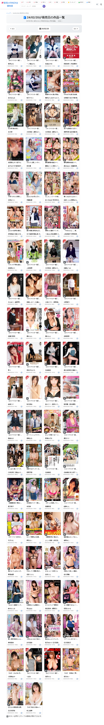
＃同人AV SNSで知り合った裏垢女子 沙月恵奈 (41, 639)
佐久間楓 (66, 574)
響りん (79, 166)
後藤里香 (74, 166)
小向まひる (60, 234)
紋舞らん (66, 506)
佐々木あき (48, 200)
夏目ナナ (66, 438)
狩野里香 (74, 234)
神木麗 (29, 166)
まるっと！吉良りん (51, 571)
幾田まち (48, 98)
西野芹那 (29, 472)
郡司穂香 (79, 98)
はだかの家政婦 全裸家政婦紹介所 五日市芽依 (22, 707)
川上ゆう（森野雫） (14, 302)
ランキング (74, 2)
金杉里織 (72, 132)
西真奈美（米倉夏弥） (71, 64)
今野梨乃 (66, 302)
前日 (13, 29)
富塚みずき (48, 438)
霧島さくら (48, 166)
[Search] (38, 6)
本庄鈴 (29, 506)
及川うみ (54, 98)
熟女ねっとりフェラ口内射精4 (54, 639)
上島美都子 (67, 234)
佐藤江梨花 (11, 336)
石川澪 (10, 132)
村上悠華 (29, 711)
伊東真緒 (11, 234)
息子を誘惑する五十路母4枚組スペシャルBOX (78, 128)
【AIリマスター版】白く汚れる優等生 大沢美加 (60, 265)
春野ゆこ (66, 541)
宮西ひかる (67, 609)
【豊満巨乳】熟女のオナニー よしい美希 (58, 537)
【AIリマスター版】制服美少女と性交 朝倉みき (23, 435)
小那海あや (11, 677)
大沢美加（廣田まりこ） (34, 132)
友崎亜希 (66, 336)
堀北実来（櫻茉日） (51, 609)
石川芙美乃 (56, 643)
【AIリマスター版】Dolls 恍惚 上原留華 (39, 265)
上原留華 (29, 268)
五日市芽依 (11, 711)
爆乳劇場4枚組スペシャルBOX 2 (55, 163)
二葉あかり (17, 472)
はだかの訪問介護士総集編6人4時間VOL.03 (21, 231)
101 (44, 2)
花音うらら (30, 574)
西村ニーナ (56, 166)
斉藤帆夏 (29, 200)
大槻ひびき (17, 234)
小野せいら (60, 98)
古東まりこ (11, 200)
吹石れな (60, 200)
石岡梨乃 (66, 98)
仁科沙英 (11, 472)
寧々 (9, 370)
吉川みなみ (11, 98)
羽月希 (55, 200)
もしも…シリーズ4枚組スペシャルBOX (57, 197)
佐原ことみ (67, 200)
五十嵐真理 (30, 234)
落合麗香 (54, 234)
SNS (22, 6)
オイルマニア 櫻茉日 (51, 605)
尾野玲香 (66, 132)
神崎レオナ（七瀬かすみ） (35, 302)
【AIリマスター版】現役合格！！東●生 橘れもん (42, 333)
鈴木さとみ (11, 609)
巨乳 (65, 2)
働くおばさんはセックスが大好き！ (75, 197)
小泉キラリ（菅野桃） (52, 302)
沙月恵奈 (29, 643)
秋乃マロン (30, 98)
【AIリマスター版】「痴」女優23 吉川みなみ (22, 94)
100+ (36, 2)
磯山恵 (36, 234)
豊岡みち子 (74, 200)
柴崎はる (29, 438)
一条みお (48, 234)
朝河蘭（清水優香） (70, 404)
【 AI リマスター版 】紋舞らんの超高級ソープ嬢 (79, 503)
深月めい (66, 677)
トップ (8, 13)
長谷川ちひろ (31, 370)
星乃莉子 (11, 506)
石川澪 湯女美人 (13, 128)
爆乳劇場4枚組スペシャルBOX (73, 163)
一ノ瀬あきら (31, 64)
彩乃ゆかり (48, 643)
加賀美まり (11, 268)
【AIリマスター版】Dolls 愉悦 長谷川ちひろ (40, 367)
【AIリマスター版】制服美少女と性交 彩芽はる (23, 60)
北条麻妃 (48, 370)
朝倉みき (11, 438)
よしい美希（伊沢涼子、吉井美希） (56, 541)
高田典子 (18, 166)
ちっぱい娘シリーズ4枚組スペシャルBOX (21, 469)
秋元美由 (29, 404)
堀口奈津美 (67, 370)
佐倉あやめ (48, 64)
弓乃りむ (11, 541)
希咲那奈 (11, 643)
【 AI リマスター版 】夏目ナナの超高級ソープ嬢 (79, 435)
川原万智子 (42, 234)
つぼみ (29, 677)
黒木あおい (67, 166)
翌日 (75, 29)
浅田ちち (48, 677)
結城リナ (11, 404)
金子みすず (11, 166)
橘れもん (29, 336)
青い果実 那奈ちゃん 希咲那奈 (17, 639)
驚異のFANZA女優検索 (9, 4)
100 (58, 2)
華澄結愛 (11, 574)
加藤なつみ (67, 268)
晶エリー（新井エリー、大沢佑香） (56, 404)
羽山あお (29, 609)
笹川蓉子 (79, 132)
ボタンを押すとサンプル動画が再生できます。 (26, 716)
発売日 (85, 2)
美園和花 (48, 506)
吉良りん (48, 574)
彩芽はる (11, 64)
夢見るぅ (29, 541)
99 (28, 2)
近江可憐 (72, 98)
